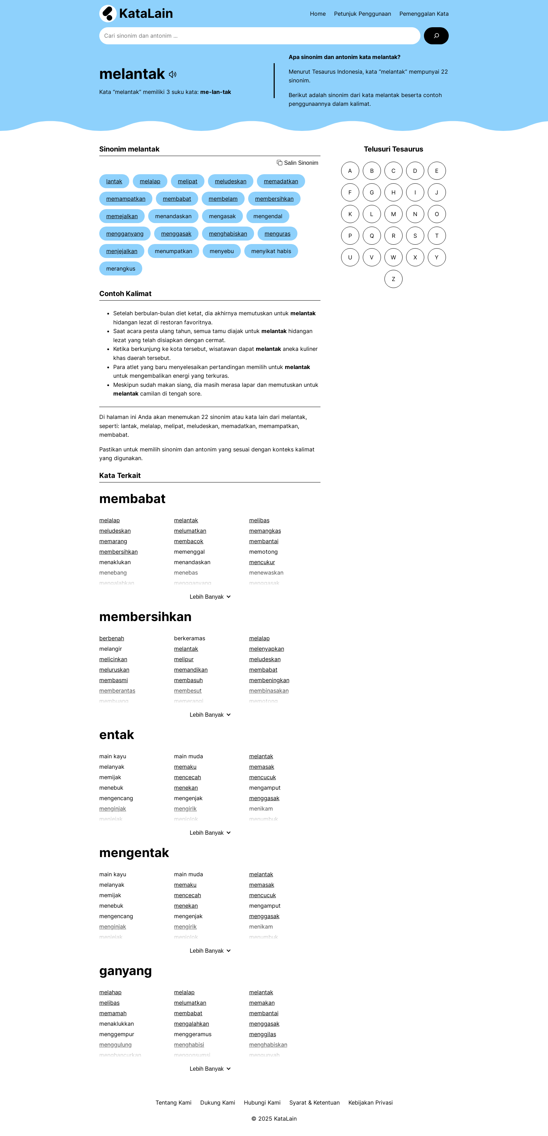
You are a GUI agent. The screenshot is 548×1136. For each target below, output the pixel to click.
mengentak (134, 852)
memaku (185, 766)
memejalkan (122, 216)
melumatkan (190, 530)
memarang (113, 541)
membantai (264, 541)
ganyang (125, 970)
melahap (110, 992)
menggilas (262, 1034)
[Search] (436, 35)
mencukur (262, 562)
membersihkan (274, 198)
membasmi (113, 680)
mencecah (187, 777)
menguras (277, 233)
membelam (223, 198)
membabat (177, 198)
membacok (188, 541)
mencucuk (262, 777)
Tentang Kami (174, 1102)
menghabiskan (228, 233)
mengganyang (125, 233)
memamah (113, 1013)
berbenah (111, 638)
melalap (150, 181)
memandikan (191, 669)
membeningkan (269, 680)
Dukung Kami (217, 1102)
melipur (184, 659)
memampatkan (125, 198)
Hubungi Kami (262, 1102)
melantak (186, 520)
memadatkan (281, 181)
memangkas (265, 530)
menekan (186, 787)
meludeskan (230, 181)
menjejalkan (121, 251)
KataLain (146, 13)
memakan (262, 1002)
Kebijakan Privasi (370, 1102)
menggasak (176, 233)
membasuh (188, 680)
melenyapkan (266, 648)
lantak (114, 181)
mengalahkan (191, 1023)
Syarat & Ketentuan (314, 1102)
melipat (187, 181)
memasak (261, 766)
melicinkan (113, 659)
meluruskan (114, 669)
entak (116, 734)
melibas (259, 520)
